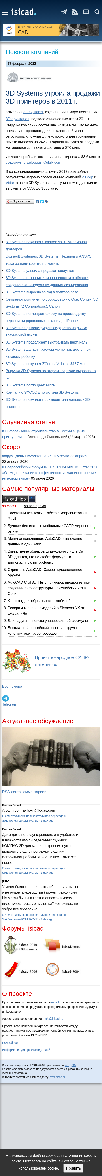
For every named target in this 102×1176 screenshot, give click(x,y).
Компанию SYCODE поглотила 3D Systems (42, 392)
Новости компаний (32, 52)
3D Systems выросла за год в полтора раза (42, 292)
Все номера (12, 686)
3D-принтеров (17, 119)
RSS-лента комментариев (24, 792)
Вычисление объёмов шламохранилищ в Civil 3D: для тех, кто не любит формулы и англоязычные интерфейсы (46, 557)
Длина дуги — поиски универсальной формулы (48, 621)
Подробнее (10, 1042)
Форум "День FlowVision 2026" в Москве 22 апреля (44, 456)
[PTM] (5, 881)
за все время (35, 506)
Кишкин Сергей (11, 805)
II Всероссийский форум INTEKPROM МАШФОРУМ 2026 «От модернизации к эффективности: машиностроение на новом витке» (50, 472)
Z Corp (87, 177)
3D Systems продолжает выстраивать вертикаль (46, 342)
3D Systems (33, 112)
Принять (73, 1168)
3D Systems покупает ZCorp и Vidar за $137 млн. (46, 364)
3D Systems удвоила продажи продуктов (40, 271)
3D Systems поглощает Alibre (30, 385)
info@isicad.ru (53, 1018)
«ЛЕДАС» (70, 1065)
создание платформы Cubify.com (33, 162)
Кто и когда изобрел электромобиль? (39, 601)
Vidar (10, 183)
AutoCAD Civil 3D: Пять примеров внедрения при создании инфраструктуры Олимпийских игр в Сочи (49, 588)
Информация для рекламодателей (26, 1050)
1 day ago (47, 820)
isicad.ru (56, 1002)
